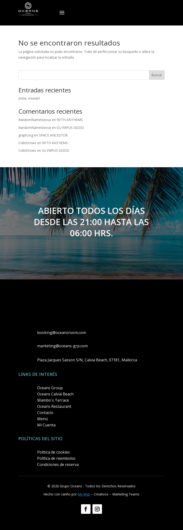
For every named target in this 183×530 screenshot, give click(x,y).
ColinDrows (27, 143)
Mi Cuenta (46, 425)
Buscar (156, 75)
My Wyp (84, 494)
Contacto (45, 412)
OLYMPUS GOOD (70, 127)
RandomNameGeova (34, 119)
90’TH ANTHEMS (70, 119)
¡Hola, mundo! (29, 98)
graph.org (25, 135)
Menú (42, 418)
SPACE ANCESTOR (53, 135)
